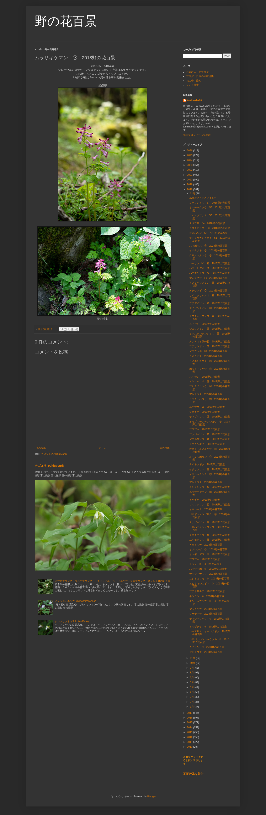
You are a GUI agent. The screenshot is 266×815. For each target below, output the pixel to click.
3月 (192, 696)
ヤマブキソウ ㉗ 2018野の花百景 (209, 416)
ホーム (102, 448)
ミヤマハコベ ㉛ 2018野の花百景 (209, 381)
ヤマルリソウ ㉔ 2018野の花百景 (209, 439)
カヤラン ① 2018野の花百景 (206, 647)
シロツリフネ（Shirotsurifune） (72, 621)
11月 (193, 658)
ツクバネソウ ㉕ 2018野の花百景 (209, 434)
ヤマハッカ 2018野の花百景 (205, 509)
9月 (192, 667)
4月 (192, 692)
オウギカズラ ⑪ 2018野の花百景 (209, 554)
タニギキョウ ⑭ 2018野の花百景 (209, 534)
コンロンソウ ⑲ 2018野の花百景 (209, 486)
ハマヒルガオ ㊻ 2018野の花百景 (209, 268)
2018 (190, 189)
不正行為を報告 (193, 773)
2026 (190, 150)
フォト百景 (192, 84)
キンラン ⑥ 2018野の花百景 (206, 596)
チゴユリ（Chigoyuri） (50, 465)
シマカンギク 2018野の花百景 (207, 444)
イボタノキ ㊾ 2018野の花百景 (208, 250)
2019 (190, 184)
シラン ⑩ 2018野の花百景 (205, 564)
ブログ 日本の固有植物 (200, 76)
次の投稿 (41, 448)
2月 (192, 701)
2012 (190, 737)
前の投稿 (165, 448)
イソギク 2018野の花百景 (204, 499)
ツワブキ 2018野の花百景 (204, 429)
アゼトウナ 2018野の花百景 (205, 394)
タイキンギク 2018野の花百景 (207, 464)
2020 (190, 179)
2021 (190, 174)
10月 (193, 663)
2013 (190, 732)
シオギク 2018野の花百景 (204, 411)
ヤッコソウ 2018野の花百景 (205, 609)
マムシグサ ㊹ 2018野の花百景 (208, 278)
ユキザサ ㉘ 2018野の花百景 (207, 406)
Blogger (151, 796)
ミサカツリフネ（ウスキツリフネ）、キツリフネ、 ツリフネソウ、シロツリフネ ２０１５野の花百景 (112, 580)
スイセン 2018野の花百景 (204, 323)
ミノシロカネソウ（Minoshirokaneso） (77, 601)
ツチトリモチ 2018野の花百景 (207, 591)
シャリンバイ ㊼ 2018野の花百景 (209, 263)
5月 (192, 687)
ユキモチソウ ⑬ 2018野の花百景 (209, 539)
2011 (190, 742)
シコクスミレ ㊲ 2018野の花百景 (209, 328)
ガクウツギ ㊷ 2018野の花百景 (208, 290)
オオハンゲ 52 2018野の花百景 (208, 233)
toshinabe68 (194, 100)
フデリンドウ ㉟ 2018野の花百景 (209, 346)
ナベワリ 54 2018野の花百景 (207, 223)
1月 (192, 706)
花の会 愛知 (193, 80)
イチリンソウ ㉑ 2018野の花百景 (209, 469)
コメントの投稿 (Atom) (54, 454)
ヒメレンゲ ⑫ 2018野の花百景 (208, 549)
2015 (190, 722)
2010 (190, 746)
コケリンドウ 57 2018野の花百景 (209, 202)
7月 (192, 677)
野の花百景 (66, 21)
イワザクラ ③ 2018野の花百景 (208, 626)
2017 (190, 712)
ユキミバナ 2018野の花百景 (205, 356)
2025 (190, 155)
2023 (190, 165)
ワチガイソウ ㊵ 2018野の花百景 (209, 303)
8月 (192, 672)
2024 (190, 160)
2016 (190, 717)
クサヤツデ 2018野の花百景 (205, 613)
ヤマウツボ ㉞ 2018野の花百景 (208, 351)
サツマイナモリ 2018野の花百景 (208, 573)
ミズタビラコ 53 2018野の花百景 (209, 228)
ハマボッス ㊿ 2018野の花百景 (208, 245)
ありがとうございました (203, 197)
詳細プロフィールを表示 (197, 134)
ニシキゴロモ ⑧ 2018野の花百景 (209, 578)
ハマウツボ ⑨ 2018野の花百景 (208, 568)
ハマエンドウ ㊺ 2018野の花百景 (209, 273)
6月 (192, 682)
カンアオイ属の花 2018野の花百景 (209, 341)
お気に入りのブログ (197, 72)
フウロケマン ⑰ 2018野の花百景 (209, 504)
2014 (190, 727)
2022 (190, 169)
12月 (193, 193)
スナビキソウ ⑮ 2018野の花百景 (209, 522)
